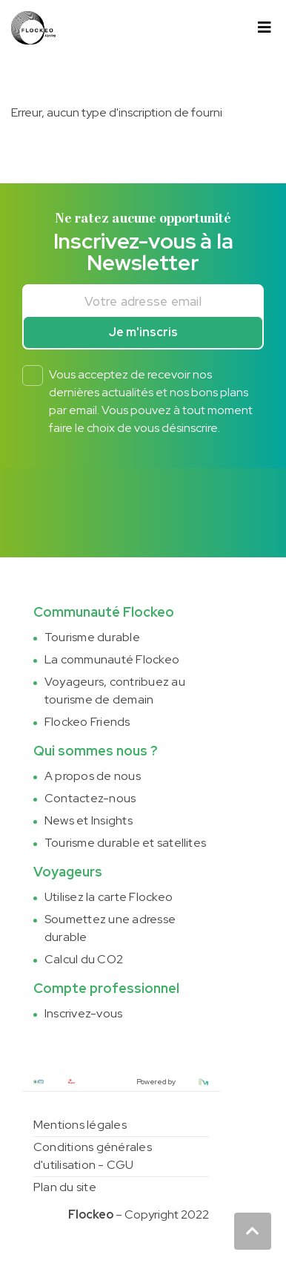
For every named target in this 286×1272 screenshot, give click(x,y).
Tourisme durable (92, 637)
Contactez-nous (90, 798)
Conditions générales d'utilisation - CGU (92, 1156)
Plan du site (64, 1187)
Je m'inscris (143, 332)
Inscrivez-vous (83, 1013)
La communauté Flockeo (111, 659)
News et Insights (88, 820)
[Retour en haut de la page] (252, 1231)
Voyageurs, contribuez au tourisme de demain (114, 690)
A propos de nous (92, 776)
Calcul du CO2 (83, 959)
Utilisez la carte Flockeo (108, 897)
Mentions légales (80, 1124)
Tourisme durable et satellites (125, 842)
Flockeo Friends (87, 722)
